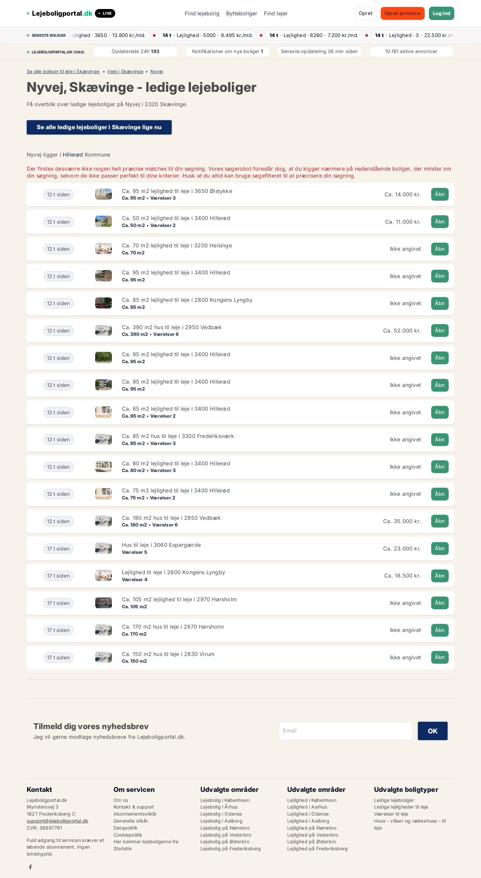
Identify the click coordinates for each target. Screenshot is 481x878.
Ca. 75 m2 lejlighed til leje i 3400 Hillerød (176, 490)
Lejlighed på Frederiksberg (317, 848)
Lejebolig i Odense (221, 814)
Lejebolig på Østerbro (224, 841)
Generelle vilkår (131, 821)
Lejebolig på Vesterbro (225, 835)
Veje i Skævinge (125, 71)
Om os (121, 800)
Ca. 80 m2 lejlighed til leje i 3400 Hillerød (176, 463)
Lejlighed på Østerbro (311, 841)
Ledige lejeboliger (394, 800)
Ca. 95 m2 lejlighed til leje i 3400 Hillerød (176, 272)
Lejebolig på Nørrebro (225, 828)
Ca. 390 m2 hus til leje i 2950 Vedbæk (172, 327)
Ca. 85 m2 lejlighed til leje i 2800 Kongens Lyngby (187, 299)
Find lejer (276, 13)
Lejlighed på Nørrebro (311, 828)
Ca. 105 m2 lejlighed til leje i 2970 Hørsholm (179, 599)
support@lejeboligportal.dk (57, 821)
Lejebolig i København (225, 800)
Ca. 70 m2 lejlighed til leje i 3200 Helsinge (177, 245)
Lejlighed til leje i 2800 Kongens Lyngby (173, 572)
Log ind (441, 13)
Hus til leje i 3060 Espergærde (161, 544)
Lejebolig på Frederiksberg (230, 848)
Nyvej (156, 71)
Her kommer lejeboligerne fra (146, 841)
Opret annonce (402, 13)
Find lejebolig (202, 13)
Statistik (123, 848)
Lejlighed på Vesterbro (312, 835)
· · (110, 35)
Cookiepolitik (128, 835)
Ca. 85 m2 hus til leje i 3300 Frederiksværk (178, 436)
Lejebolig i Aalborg (221, 821)
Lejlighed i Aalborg (308, 821)
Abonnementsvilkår (135, 814)
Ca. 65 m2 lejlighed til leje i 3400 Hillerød (176, 408)
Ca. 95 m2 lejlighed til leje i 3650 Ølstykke (177, 191)
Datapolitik (126, 828)
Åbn (440, 194)
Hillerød (73, 154)
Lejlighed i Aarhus (307, 807)
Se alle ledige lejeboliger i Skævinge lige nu (99, 127)
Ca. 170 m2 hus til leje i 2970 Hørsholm (173, 626)
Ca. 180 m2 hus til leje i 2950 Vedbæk (171, 517)
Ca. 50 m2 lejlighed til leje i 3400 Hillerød (176, 218)
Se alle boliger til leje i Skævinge (64, 71)
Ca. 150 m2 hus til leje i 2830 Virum (168, 654)
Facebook (30, 867)
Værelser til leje (391, 814)
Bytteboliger (241, 13)
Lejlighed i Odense (308, 814)
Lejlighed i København (311, 800)
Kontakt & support (134, 807)
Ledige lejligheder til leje (401, 807)
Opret (365, 13)
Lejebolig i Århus (218, 807)
